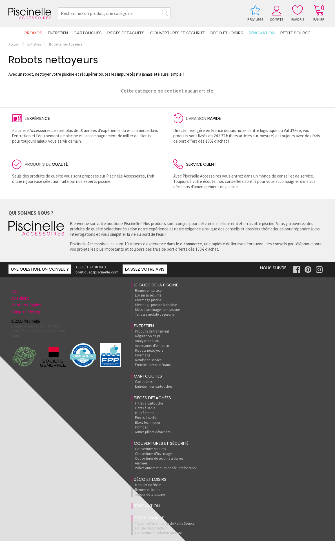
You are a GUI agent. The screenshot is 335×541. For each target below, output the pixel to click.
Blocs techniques (147, 422)
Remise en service (148, 290)
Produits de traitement (152, 331)
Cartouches (88, 33)
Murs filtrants (144, 412)
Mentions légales (26, 304)
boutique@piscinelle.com (97, 272)
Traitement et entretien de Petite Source (164, 523)
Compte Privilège (26, 311)
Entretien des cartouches (153, 386)
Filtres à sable (145, 408)
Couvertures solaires (150, 448)
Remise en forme (147, 489)
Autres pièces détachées (152, 432)
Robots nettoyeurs (149, 350)
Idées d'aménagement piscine (157, 309)
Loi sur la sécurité (148, 295)
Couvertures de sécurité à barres (159, 458)
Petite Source (295, 33)
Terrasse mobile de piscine (154, 314)
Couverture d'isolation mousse (158, 533)
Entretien (58, 33)
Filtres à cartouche (149, 403)
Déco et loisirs (226, 33)
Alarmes (141, 463)
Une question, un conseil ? (40, 269)
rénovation (262, 33)
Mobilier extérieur (148, 484)
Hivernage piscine (148, 300)
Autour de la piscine (150, 494)
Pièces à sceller (146, 417)
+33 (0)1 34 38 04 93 (92, 267)
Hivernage (142, 355)
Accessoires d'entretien (152, 345)
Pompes (141, 427)
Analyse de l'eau (147, 340)
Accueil (13, 44)
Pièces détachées (126, 33)
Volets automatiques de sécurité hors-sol (166, 468)
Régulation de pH (148, 336)
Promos (33, 33)
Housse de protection (151, 528)
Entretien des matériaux (153, 364)
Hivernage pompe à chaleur (156, 304)
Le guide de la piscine (156, 285)
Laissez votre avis (145, 269)
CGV (15, 291)
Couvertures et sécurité (177, 33)
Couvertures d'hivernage (153, 453)
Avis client (20, 298)
